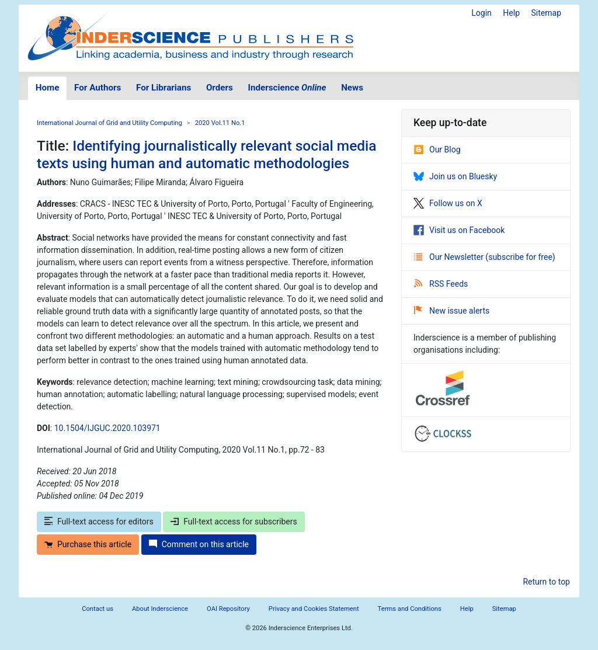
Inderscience (287, 87)
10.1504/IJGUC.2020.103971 (107, 428)
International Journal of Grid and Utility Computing (109, 123)
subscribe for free (520, 257)
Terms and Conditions (409, 609)
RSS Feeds (441, 283)
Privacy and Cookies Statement (314, 609)
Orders (219, 87)
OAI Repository (228, 609)
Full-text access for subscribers (234, 521)
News (352, 87)
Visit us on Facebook (459, 230)
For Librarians (163, 87)
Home (48, 87)
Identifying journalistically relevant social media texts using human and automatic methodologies (207, 154)
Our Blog (437, 149)
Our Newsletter (449, 257)
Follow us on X (447, 203)
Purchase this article (87, 544)
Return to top (546, 581)
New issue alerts (451, 310)
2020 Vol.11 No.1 (220, 123)
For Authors (97, 87)
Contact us (97, 609)
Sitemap (546, 13)
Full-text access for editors (99, 521)
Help (511, 13)
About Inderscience (160, 609)
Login (481, 13)
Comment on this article (199, 544)
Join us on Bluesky (455, 176)
